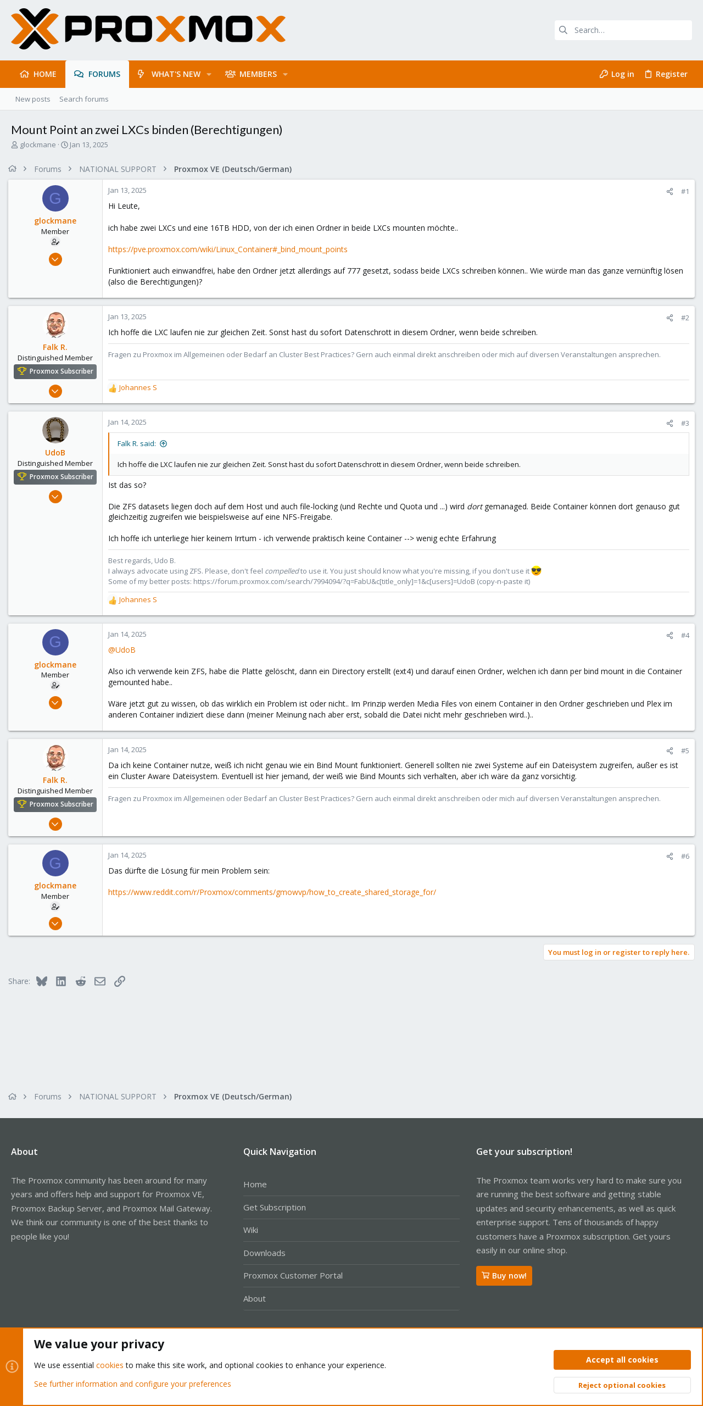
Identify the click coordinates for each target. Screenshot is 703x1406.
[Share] (667, 191)
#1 (682, 191)
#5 (682, 750)
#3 (682, 423)
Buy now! (504, 1275)
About (254, 1298)
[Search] (623, 30)
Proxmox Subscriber (64, 371)
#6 (682, 856)
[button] (209, 74)
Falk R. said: (139, 443)
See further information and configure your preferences (132, 1384)
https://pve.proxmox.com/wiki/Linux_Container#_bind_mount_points (230, 249)
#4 (682, 635)
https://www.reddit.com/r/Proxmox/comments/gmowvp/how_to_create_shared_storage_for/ (275, 892)
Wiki (250, 1229)
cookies (110, 1365)
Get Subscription (274, 1207)
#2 (682, 318)
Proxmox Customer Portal (293, 1275)
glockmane (38, 144)
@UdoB (124, 649)
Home (255, 1184)
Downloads (264, 1252)
